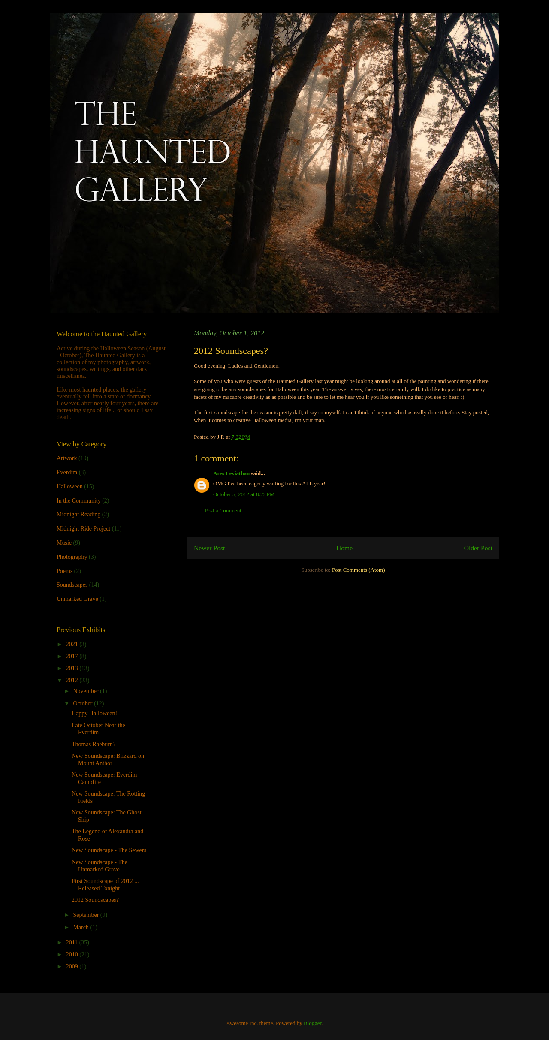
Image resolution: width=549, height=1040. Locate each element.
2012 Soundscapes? (95, 900)
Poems (64, 571)
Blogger (312, 1023)
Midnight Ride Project (83, 528)
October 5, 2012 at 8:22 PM (244, 494)
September (86, 915)
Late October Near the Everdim (98, 729)
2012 (73, 680)
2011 (72, 942)
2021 (73, 644)
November (86, 691)
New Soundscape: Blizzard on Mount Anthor (108, 759)
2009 (73, 966)
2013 (73, 668)
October (83, 703)
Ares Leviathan (231, 473)
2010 (73, 954)
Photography (72, 557)
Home (344, 548)
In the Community (79, 500)
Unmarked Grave (77, 599)
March (81, 927)
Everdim (67, 472)
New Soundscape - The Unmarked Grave (99, 866)
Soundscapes (72, 585)
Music (64, 543)
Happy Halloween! (94, 713)
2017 (73, 656)
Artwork (67, 458)
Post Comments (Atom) (358, 570)
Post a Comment (223, 510)
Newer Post (209, 548)
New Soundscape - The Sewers (109, 850)
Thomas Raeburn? (93, 744)
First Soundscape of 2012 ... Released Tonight (105, 885)
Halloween (70, 486)
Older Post (478, 548)
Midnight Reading (78, 514)
